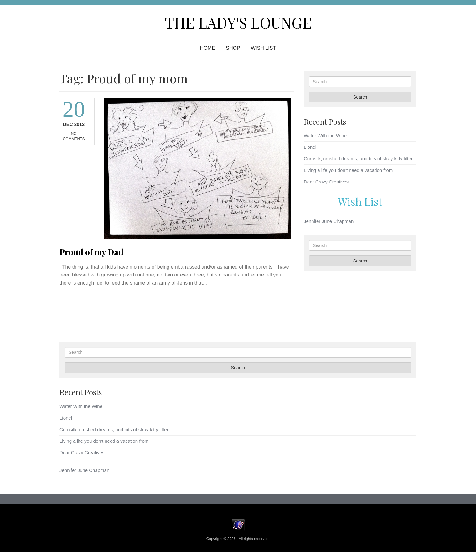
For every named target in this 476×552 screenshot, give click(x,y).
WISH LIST (263, 48)
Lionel (310, 147)
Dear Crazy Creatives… (328, 181)
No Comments (74, 136)
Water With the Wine (325, 135)
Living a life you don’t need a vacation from (348, 170)
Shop (233, 48)
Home (207, 48)
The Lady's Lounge (238, 23)
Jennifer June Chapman (329, 221)
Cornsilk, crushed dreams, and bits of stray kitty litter (358, 158)
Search (360, 97)
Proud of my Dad (91, 251)
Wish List (360, 201)
